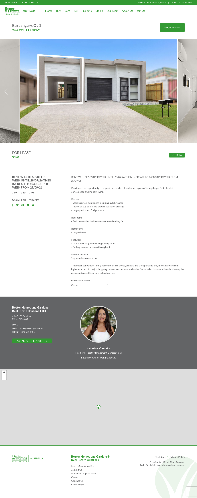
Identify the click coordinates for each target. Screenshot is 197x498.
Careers (75, 477)
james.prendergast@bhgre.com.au (27, 328)
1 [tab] (94, 140)
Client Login (77, 484)
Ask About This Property (32, 341)
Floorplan (177, 155)
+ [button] (4, 372)
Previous (6, 91)
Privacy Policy (177, 456)
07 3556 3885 (185, 2)
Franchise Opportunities (84, 473)
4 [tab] (100, 140)
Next (191, 91)
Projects (87, 10)
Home (48, 10)
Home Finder (11, 2)
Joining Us (76, 469)
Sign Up (33, 2)
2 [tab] (96, 140)
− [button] (4, 377)
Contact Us (77, 480)
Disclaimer (160, 456)
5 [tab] (102, 140)
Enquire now (171, 27)
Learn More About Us (82, 466)
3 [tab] (98, 140)
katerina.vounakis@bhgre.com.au (98, 357)
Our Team (112, 10)
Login (23, 2)
